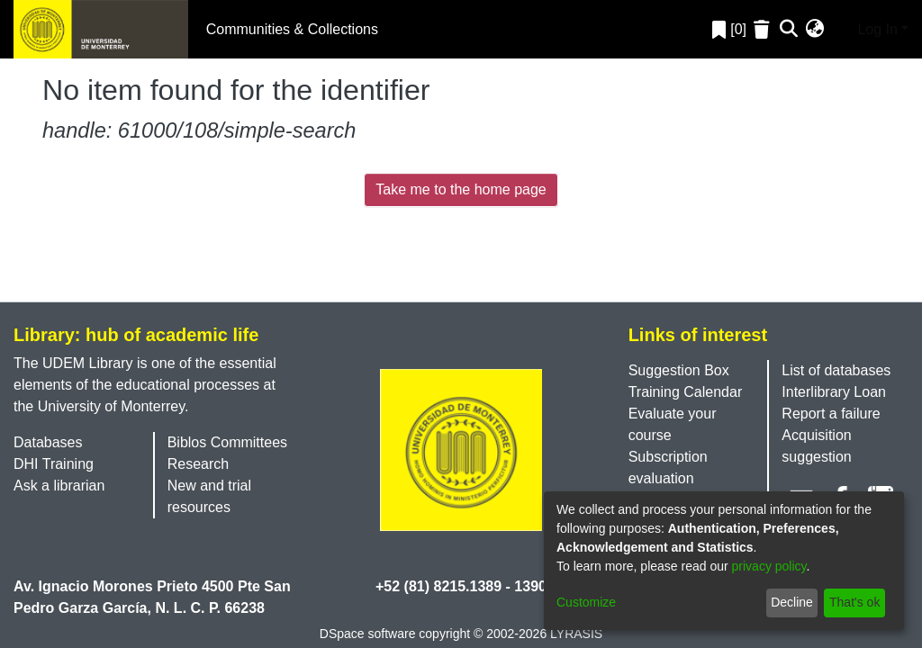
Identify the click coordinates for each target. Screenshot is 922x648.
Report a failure (831, 413)
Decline (792, 602)
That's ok (854, 602)
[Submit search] (789, 29)
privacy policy (769, 566)
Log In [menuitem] (864, 28)
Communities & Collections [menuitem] (292, 29)
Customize (586, 602)
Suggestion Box (678, 370)
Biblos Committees (227, 442)
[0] (729, 29)
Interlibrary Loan (834, 392)
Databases (48, 442)
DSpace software (368, 633)
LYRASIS (576, 633)
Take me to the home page (460, 189)
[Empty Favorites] (764, 29)
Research (198, 464)
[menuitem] (815, 29)
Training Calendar (685, 392)
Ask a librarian (59, 485)
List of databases (836, 370)
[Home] (101, 29)
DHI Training (54, 464)
